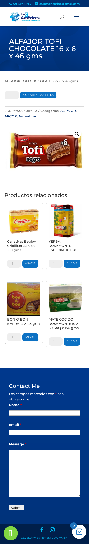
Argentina (27, 116)
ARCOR (11, 116)
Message (18, 444)
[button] (77, 134)
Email (15, 425)
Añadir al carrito (38, 95)
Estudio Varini (57, 537)
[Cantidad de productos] (12, 95)
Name (15, 405)
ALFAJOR (68, 111)
